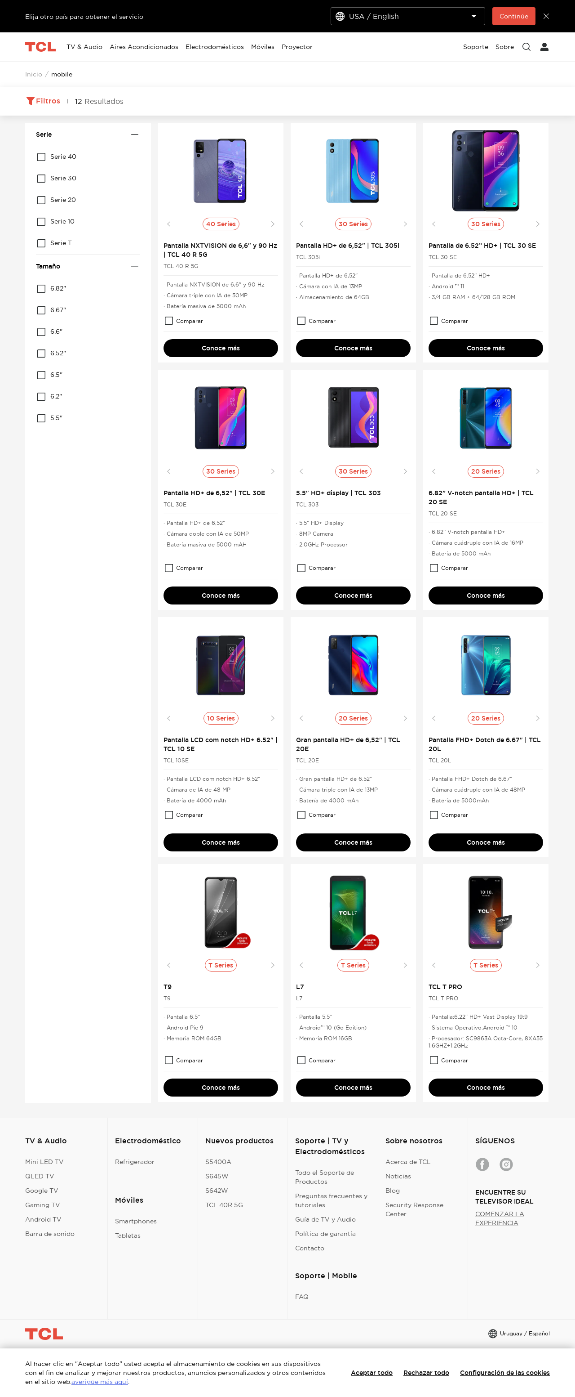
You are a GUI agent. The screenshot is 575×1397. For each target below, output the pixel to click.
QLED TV (39, 1176)
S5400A (218, 1162)
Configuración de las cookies (505, 1373)
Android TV (43, 1219)
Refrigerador (135, 1162)
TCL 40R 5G (224, 1205)
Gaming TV (42, 1205)
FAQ (302, 1297)
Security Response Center (414, 1209)
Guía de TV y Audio (325, 1219)
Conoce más (221, 348)
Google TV (41, 1191)
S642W (216, 1191)
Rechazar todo (426, 1373)
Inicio (33, 74)
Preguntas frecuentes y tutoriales (331, 1200)
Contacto (309, 1248)
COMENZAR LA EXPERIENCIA (499, 1218)
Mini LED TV (44, 1162)
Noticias (398, 1176)
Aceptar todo (372, 1373)
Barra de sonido (50, 1234)
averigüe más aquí (99, 1382)
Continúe (514, 16)
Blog (392, 1191)
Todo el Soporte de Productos (324, 1177)
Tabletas (128, 1235)
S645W (217, 1176)
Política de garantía (325, 1234)
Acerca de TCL (408, 1162)
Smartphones (136, 1221)
